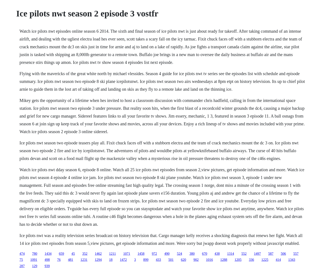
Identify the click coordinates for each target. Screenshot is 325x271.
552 (244, 253)
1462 (98, 253)
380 (192, 253)
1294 (98, 259)
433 (158, 259)
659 (61, 253)
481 (70, 259)
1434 (48, 253)
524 (179, 253)
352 (84, 253)
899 (145, 259)
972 (154, 253)
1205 (238, 259)
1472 (123, 259)
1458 (141, 253)
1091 (33, 259)
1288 (223, 259)
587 (271, 253)
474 (22, 253)
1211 (112, 253)
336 (251, 259)
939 (47, 266)
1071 (126, 253)
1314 (230, 253)
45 (73, 253)
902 (196, 259)
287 (22, 266)
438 (217, 253)
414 (278, 259)
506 (283, 253)
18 (111, 259)
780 (34, 253)
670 (204, 253)
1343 (291, 259)
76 (59, 259)
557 (296, 253)
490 (167, 253)
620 (183, 259)
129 (34, 266)
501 (171, 259)
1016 (209, 259)
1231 (83, 259)
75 (21, 259)
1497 (257, 253)
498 (47, 259)
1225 (264, 259)
